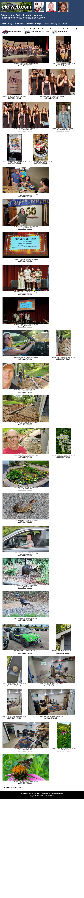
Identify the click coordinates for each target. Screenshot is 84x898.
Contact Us (32, 793)
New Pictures (25, 28)
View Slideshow (62, 31)
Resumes (45, 793)
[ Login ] (74, 28)
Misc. (65, 24)
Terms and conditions (56, 793)
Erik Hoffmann (49, 796)
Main (4, 24)
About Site (24, 793)
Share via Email (22, 65)
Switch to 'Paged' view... (14, 787)
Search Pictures (67, 28)
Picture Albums (42, 28)
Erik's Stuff (19, 24)
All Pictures (59, 28)
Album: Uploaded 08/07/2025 (40, 31)
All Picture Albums (15, 31)
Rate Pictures (51, 28)
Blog (10, 24)
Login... (5, 27)
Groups (38, 24)
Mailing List (55, 24)
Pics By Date (33, 28)
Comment (29, 65)
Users (46, 24)
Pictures (29, 24)
